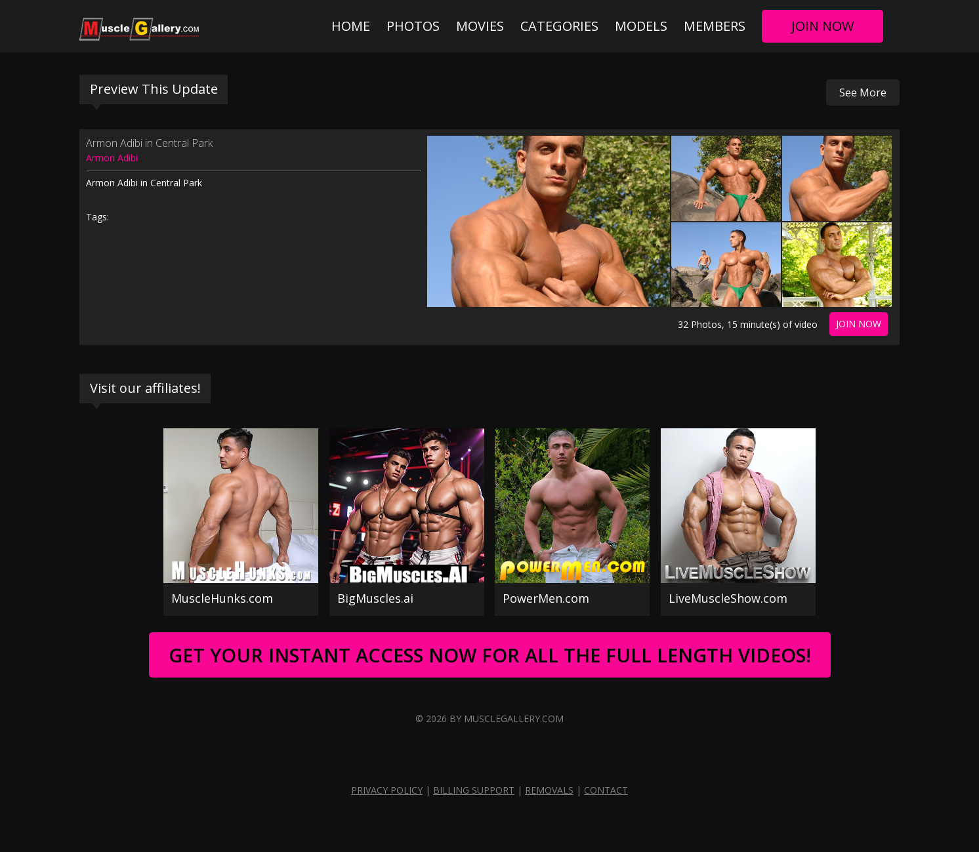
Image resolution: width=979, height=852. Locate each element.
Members (714, 26)
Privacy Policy (387, 790)
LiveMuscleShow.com (728, 598)
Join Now (822, 26)
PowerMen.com (546, 598)
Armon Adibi (112, 158)
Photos (413, 26)
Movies (480, 26)
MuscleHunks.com (222, 598)
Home (350, 26)
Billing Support (473, 790)
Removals (549, 790)
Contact (606, 790)
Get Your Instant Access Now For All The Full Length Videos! (490, 655)
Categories (559, 26)
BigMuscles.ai (375, 598)
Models (641, 26)
